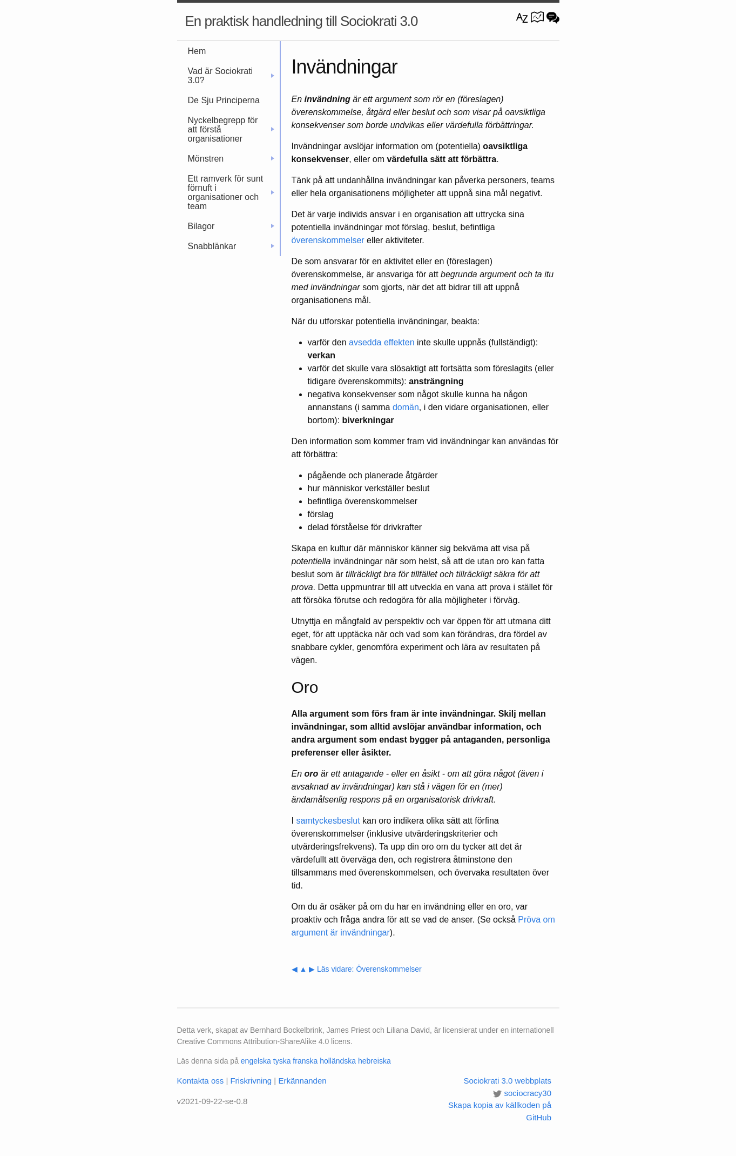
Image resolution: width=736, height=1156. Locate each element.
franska (305, 1061)
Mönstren (231, 158)
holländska (338, 1061)
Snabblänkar (231, 246)
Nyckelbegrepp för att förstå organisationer (231, 129)
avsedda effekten (382, 342)
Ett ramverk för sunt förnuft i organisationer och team (231, 192)
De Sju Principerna (224, 100)
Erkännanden (302, 1080)
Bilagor (231, 226)
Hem (197, 51)
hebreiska (374, 1061)
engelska (256, 1061)
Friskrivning (251, 1080)
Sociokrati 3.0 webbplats (507, 1080)
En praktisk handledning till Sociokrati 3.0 (301, 21)
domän (406, 407)
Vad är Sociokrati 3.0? (231, 75)
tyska (282, 1061)
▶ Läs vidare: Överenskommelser (365, 969)
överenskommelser (328, 240)
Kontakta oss (200, 1080)
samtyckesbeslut (328, 820)
